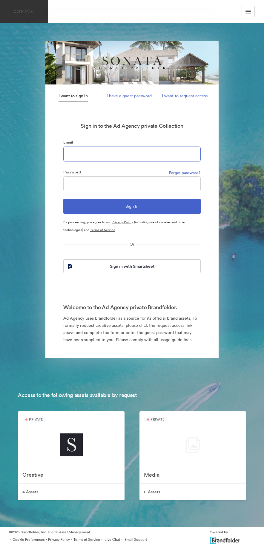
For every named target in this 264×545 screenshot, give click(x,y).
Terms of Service (102, 229)
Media (151, 474)
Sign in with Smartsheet (110, 266)
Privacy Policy (122, 222)
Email (68, 142)
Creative (32, 474)
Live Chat (112, 539)
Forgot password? (185, 172)
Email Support (135, 539)
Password (72, 172)
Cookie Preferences (28, 539)
